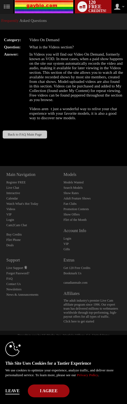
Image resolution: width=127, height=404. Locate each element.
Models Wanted (73, 182)
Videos (10, 209)
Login (10, 220)
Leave (12, 390)
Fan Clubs (69, 204)
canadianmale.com (75, 282)
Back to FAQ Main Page (25, 134)
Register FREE (16, 182)
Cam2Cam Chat (16, 225)
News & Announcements (22, 295)
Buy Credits (14, 234)
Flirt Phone (13, 240)
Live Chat (12, 188)
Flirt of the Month (74, 220)
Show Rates (71, 193)
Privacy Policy (87, 375)
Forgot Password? (17, 273)
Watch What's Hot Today (22, 204)
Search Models (73, 188)
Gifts (66, 249)
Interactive (13, 193)
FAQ (9, 278)
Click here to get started (78, 321)
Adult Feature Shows (76, 198)
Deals (10, 245)
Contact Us (13, 284)
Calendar (12, 198)
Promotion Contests (76, 209)
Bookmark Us (72, 273)
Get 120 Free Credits (76, 268)
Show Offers (71, 214)
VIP (8, 214)
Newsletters (14, 289)
